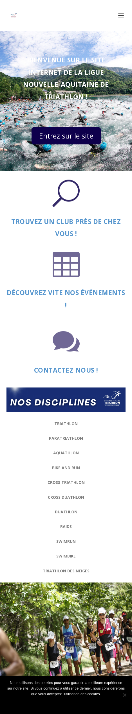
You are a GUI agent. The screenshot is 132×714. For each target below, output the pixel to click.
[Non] (124, 695)
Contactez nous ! (66, 370)
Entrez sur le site (66, 135)
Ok (66, 703)
